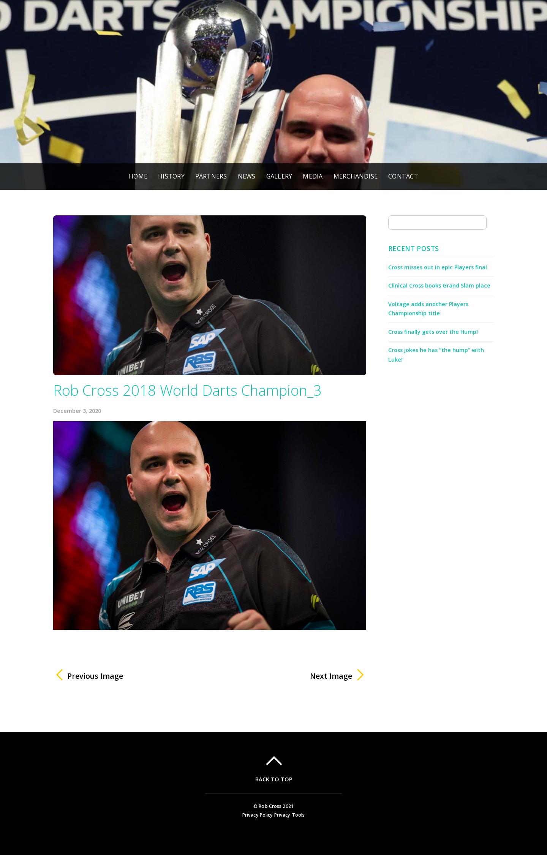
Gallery (279, 176)
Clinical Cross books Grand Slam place (439, 285)
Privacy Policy (257, 815)
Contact (403, 176)
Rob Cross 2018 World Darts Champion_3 (187, 390)
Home (138, 176)
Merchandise (356, 176)
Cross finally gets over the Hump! (433, 331)
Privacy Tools (289, 815)
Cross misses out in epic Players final (437, 267)
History (171, 176)
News (247, 176)
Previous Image (95, 676)
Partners (211, 176)
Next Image (285, 676)
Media (313, 176)
